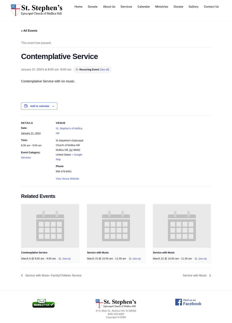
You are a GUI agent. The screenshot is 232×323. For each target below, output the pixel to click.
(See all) (104, 69)
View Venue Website (67, 178)
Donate (93, 6)
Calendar (144, 6)
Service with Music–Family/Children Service (53, 275)
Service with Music (98, 252)
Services (126, 6)
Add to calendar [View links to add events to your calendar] (39, 106)
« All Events (29, 30)
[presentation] (50, 226)
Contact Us (211, 6)
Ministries (161, 6)
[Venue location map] (110, 140)
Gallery (194, 6)
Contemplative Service (34, 252)
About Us (109, 6)
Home (78, 6)
